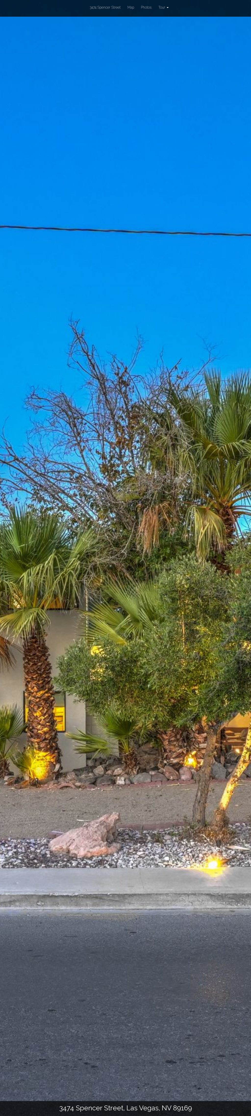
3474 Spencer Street (105, 7)
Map (130, 7)
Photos (146, 7)
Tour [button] (163, 7)
